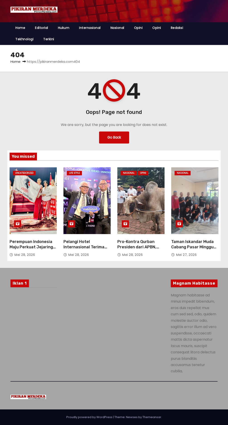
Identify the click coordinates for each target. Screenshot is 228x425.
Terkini (48, 39)
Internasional (90, 28)
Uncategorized (24, 173)
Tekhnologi (24, 39)
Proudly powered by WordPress (89, 417)
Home (20, 28)
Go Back (114, 137)
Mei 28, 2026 (24, 255)
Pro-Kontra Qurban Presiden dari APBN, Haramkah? (136, 247)
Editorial (41, 28)
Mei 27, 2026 (186, 255)
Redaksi (177, 28)
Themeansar (151, 417)
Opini (138, 28)
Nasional (117, 28)
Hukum (63, 28)
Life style (74, 173)
